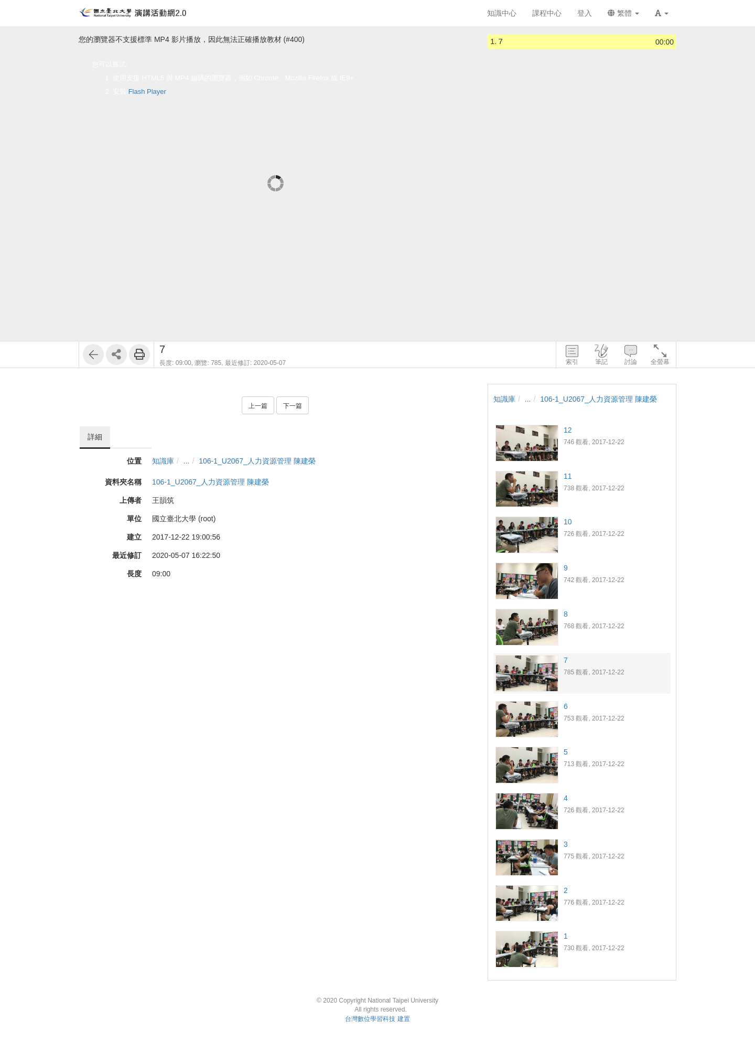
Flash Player (147, 91)
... (187, 461)
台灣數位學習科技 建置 (377, 1019)
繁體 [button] (623, 13)
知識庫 (163, 461)
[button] (661, 13)
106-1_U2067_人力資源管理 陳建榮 (257, 461)
